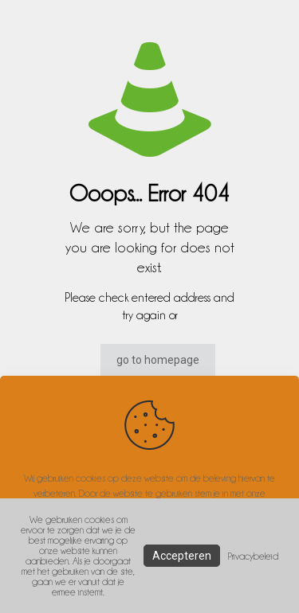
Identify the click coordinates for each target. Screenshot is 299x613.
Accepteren (181, 555)
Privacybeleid (253, 556)
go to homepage (157, 359)
